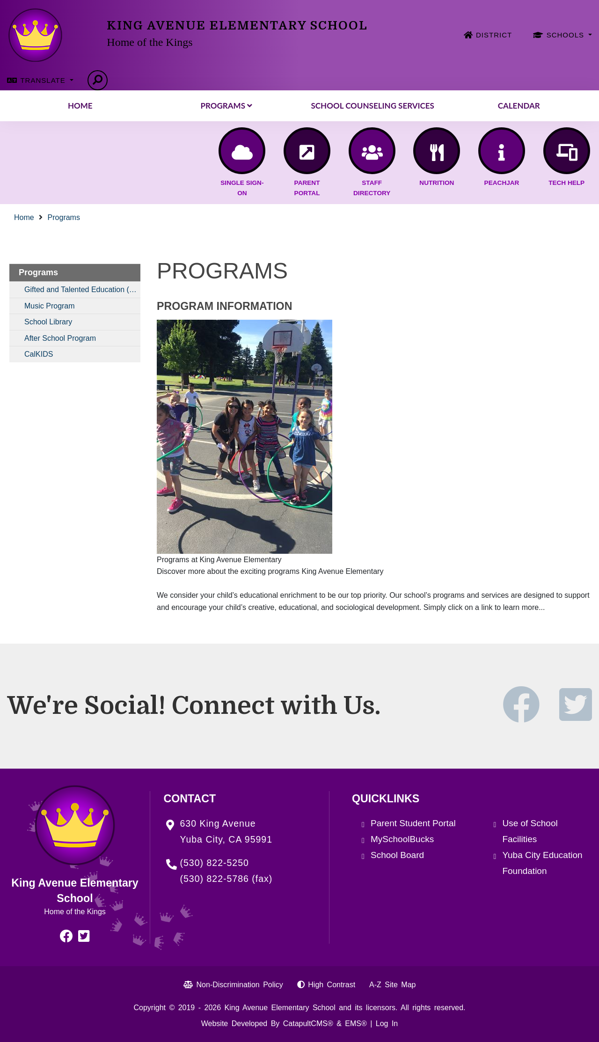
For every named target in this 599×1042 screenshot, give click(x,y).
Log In (387, 1023)
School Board (397, 855)
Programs (227, 105)
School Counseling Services (372, 105)
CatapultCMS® (308, 1023)
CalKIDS (38, 354)
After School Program (60, 338)
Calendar (519, 105)
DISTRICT (494, 35)
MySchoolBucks (402, 839)
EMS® (355, 1023)
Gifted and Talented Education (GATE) (82, 290)
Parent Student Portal (413, 823)
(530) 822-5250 (214, 863)
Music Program (49, 306)
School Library (48, 322)
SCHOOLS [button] (567, 35)
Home (80, 105)
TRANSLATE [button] (43, 80)
